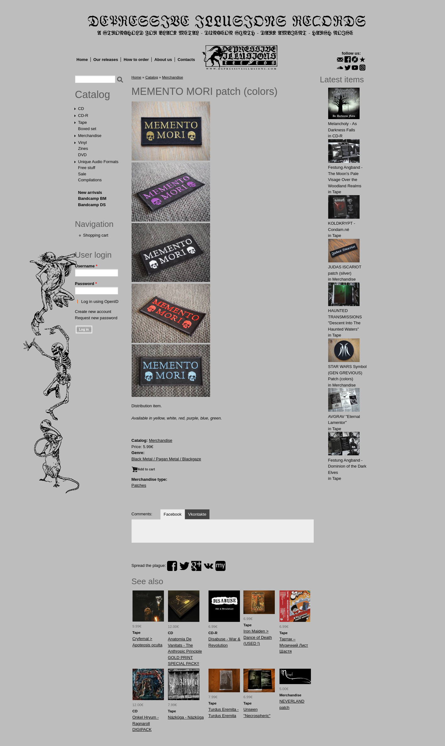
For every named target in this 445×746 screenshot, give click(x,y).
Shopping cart (95, 235)
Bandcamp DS (92, 204)
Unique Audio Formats (98, 161)
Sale (82, 174)
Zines (83, 148)
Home (82, 59)
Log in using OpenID (100, 301)
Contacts (186, 59)
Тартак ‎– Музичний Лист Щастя (293, 645)
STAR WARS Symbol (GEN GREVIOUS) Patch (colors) (347, 372)
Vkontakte (197, 514)
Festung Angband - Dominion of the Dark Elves (347, 466)
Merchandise (89, 135)
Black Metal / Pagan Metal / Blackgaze (166, 459)
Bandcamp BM (92, 198)
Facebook (173, 514)
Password (86, 283)
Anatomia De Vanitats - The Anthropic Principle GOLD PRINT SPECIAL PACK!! (185, 651)
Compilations (90, 180)
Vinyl (82, 142)
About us (163, 59)
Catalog (92, 94)
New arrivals (90, 192)
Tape (82, 122)
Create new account (93, 311)
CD (81, 108)
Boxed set (87, 128)
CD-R (83, 115)
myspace (220, 566)
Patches (139, 485)
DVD (82, 154)
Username (86, 266)
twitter (184, 566)
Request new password (96, 317)
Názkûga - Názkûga (186, 717)
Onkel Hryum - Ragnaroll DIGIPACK (146, 723)
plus (196, 566)
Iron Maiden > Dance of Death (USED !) (257, 637)
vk (209, 566)
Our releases (105, 59)
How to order (136, 59)
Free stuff (86, 167)
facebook (172, 566)
